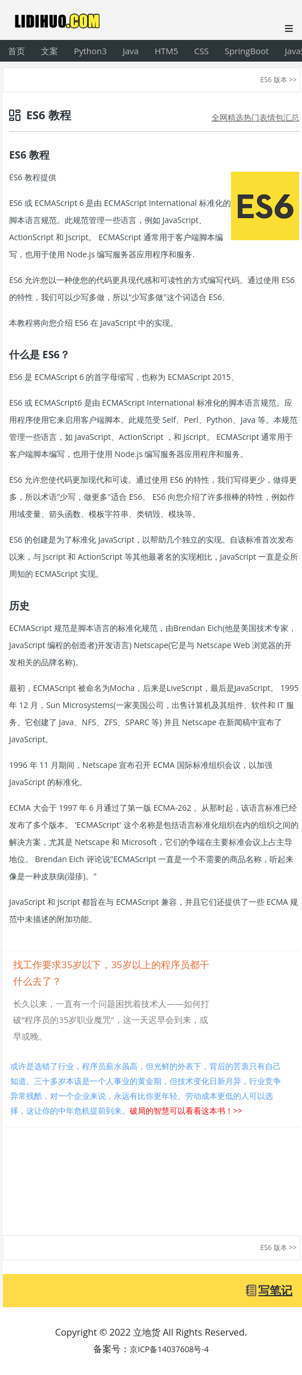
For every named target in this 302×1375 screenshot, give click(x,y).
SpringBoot (247, 50)
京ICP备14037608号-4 (169, 1349)
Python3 (90, 50)
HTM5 (166, 50)
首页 (16, 50)
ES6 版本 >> (278, 79)
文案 (49, 50)
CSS (201, 50)
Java (131, 50)
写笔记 (275, 1290)
